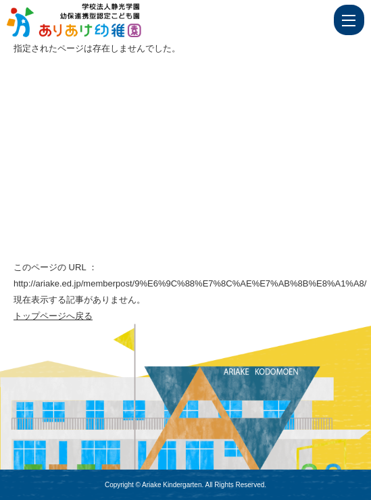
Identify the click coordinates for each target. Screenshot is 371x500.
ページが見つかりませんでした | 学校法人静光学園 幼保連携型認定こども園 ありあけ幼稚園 (99, 20)
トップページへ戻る (53, 316)
